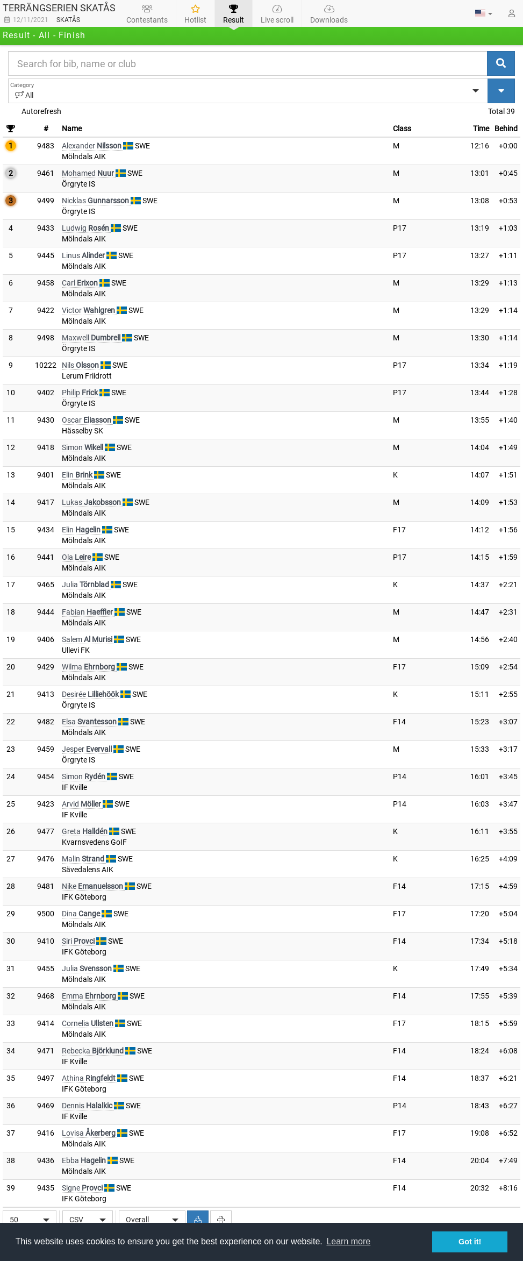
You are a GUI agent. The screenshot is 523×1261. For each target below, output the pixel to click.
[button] (483, 13)
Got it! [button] (469, 1241)
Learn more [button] (348, 1241)
